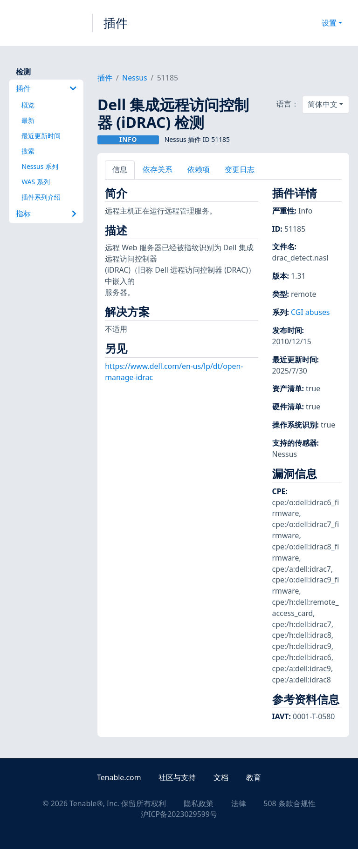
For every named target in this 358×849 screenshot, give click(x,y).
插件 (115, 22)
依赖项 (198, 169)
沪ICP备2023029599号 (179, 814)
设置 (329, 23)
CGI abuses (310, 312)
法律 (238, 803)
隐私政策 (198, 803)
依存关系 (157, 169)
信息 (119, 169)
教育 (253, 777)
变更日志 (240, 169)
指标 (46, 213)
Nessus (134, 78)
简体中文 (322, 104)
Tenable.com (119, 777)
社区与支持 (177, 777)
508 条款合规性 (289, 803)
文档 (220, 777)
